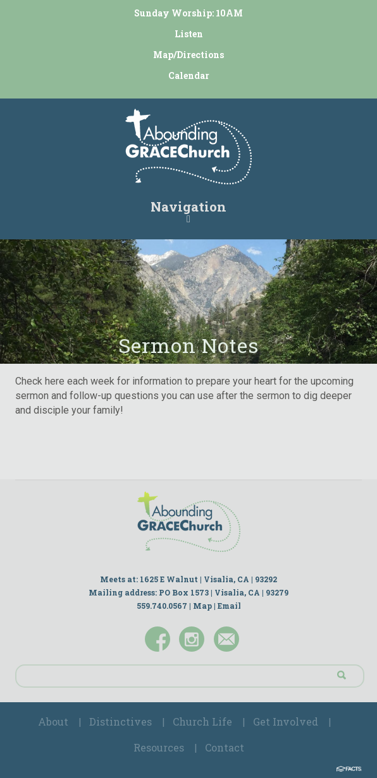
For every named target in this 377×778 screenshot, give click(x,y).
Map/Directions (188, 55)
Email (229, 606)
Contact (224, 747)
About (53, 721)
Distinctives (120, 721)
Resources (158, 747)
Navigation (188, 211)
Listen (189, 34)
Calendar (188, 75)
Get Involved (285, 721)
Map (202, 606)
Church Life (202, 721)
